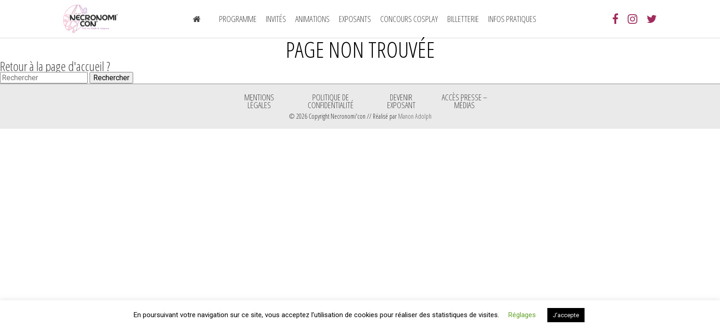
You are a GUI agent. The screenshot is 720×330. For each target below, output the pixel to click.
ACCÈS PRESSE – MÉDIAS (464, 101)
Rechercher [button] (111, 77)
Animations (312, 18)
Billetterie (463, 18)
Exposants (355, 18)
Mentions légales (259, 101)
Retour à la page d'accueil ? (55, 66)
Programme (238, 18)
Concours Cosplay (409, 18)
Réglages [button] (522, 315)
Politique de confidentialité (331, 101)
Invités (276, 18)
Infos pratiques (512, 18)
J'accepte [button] (566, 315)
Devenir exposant (401, 101)
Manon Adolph (415, 116)
